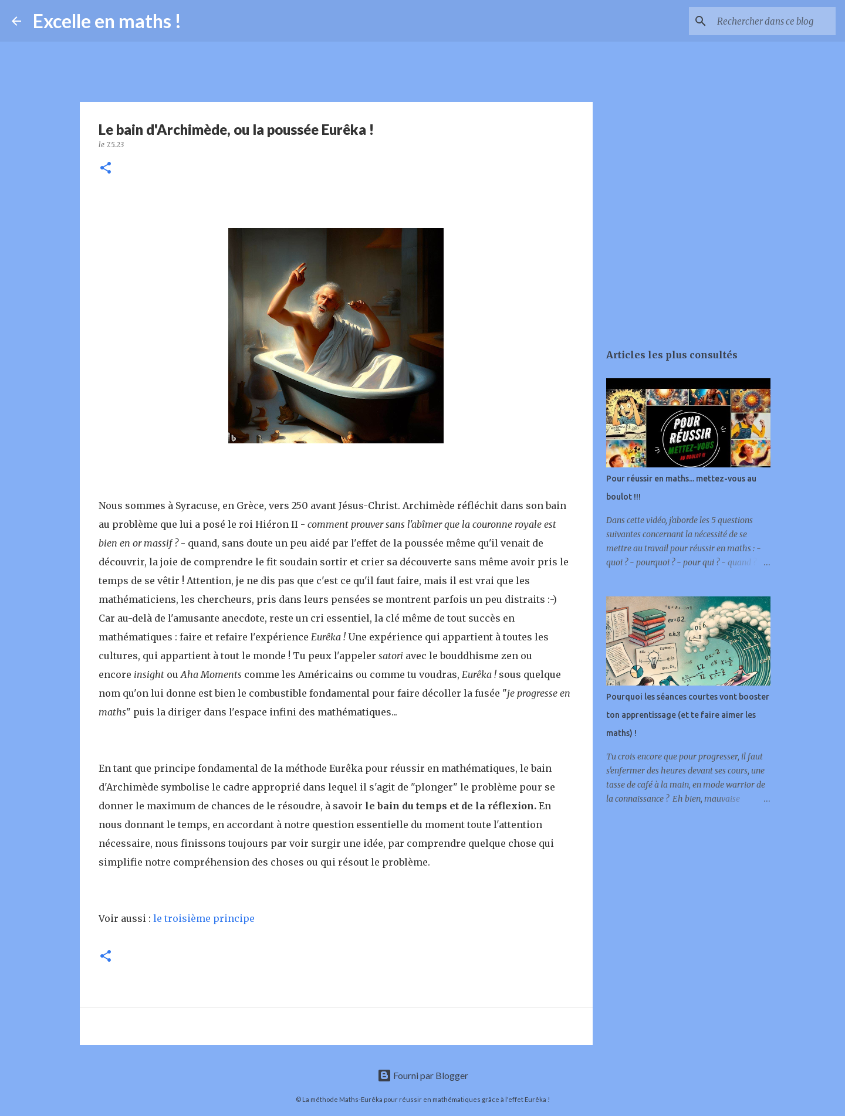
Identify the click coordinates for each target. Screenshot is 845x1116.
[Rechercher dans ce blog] (774, 21)
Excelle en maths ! (107, 20)
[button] (106, 169)
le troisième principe (203, 918)
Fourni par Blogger (422, 1075)
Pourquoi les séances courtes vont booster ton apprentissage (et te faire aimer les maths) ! (687, 715)
